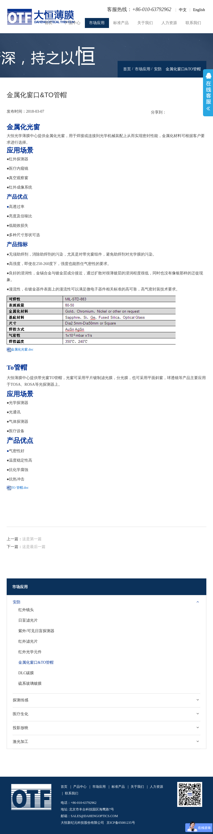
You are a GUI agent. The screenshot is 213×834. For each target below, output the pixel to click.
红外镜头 (26, 610)
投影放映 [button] (20, 727)
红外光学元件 (30, 652)
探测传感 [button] (20, 700)
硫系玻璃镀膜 (30, 683)
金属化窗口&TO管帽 (36, 662)
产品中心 (72, 23)
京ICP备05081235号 (120, 823)
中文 (183, 10)
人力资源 (169, 23)
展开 (208, 92)
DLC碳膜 (26, 673)
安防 (158, 69)
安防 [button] (17, 602)
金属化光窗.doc (22, 349)
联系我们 (193, 23)
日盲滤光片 (28, 620)
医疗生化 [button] (20, 714)
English (199, 10)
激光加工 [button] (20, 741)
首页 (48, 23)
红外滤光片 (28, 641)
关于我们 (145, 23)
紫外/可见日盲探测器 (36, 631)
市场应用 (97, 23)
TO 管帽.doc (20, 488)
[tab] (106, 602)
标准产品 (121, 23)
